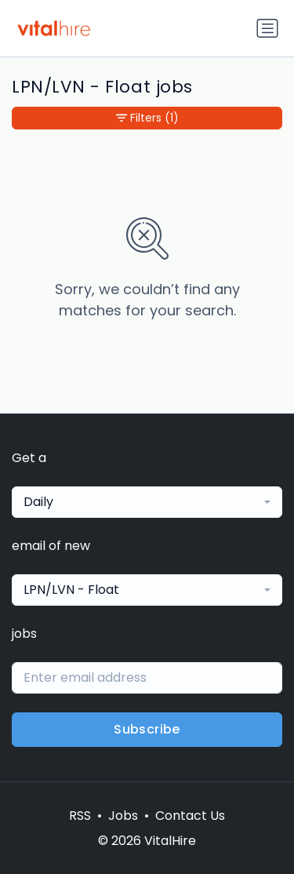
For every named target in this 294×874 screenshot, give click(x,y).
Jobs (123, 816)
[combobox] (147, 502)
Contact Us (190, 816)
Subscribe (147, 729)
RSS (80, 816)
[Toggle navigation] (267, 28)
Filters (147, 118)
